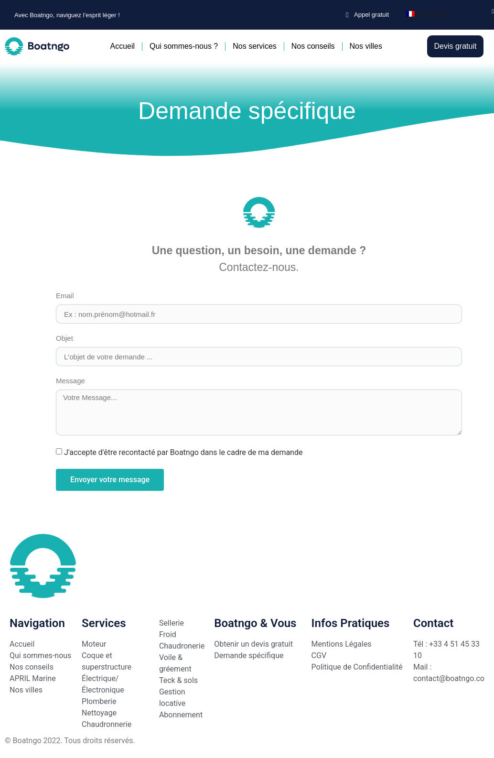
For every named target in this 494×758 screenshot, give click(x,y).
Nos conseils (313, 46)
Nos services (255, 46)
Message (70, 381)
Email (65, 296)
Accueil (122, 46)
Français (427, 14)
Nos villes (366, 46)
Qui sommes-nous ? (184, 46)
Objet (64, 338)
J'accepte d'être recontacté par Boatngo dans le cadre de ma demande (183, 452)
